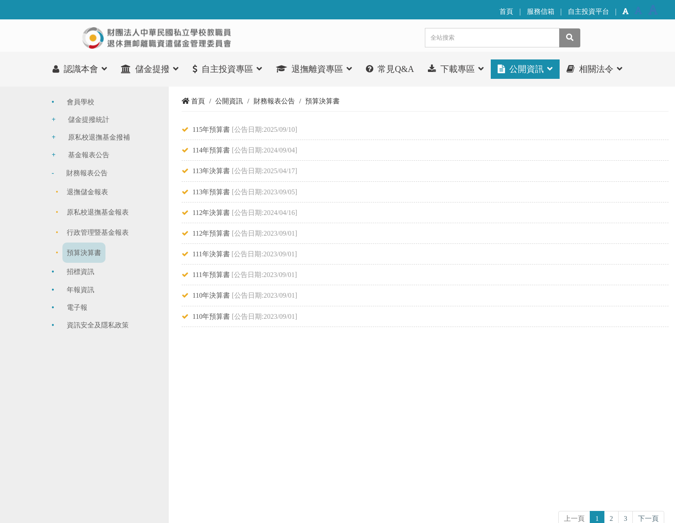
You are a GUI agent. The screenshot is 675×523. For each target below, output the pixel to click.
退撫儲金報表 (87, 192)
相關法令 (594, 69)
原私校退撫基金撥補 (99, 137)
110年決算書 (211, 295)
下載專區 (456, 69)
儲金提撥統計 (88, 119)
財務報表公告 (87, 173)
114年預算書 (211, 150)
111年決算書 (211, 254)
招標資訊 (80, 271)
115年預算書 (211, 129)
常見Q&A (390, 69)
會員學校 (80, 102)
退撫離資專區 (314, 69)
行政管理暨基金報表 (98, 232)
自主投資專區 (227, 69)
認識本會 (80, 69)
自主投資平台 (588, 11)
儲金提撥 (150, 69)
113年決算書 (211, 170)
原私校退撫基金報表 (98, 212)
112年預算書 (211, 233)
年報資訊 (80, 289)
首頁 (506, 11)
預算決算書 (84, 252)
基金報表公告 (88, 155)
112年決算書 (211, 212)
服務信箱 (540, 11)
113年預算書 (211, 192)
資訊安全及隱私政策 (98, 325)
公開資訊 (525, 69)
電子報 (77, 307)
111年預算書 (211, 274)
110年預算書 (211, 316)
